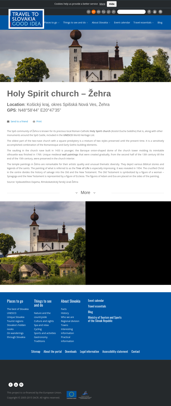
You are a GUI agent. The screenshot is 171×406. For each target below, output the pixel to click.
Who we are (67, 317)
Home (10, 78)
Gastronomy (41, 337)
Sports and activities (45, 333)
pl (109, 11)
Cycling (38, 329)
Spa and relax (41, 325)
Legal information (89, 351)
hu (103, 11)
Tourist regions (15, 321)
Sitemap (35, 351)
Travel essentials (143, 22)
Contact (135, 351)
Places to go (52, 22)
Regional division (70, 321)
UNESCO (11, 313)
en (93, 11)
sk (88, 11)
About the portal (53, 351)
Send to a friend (19, 121)
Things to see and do (76, 22)
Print (39, 121)
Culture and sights (44, 321)
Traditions (39, 341)
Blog (159, 22)
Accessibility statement (115, 351)
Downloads (71, 351)
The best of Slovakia (18, 309)
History (65, 313)
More (102, 3)
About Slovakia (101, 22)
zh (113, 11)
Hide (111, 4)
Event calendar (122, 22)
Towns (64, 325)
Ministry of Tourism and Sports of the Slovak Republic (105, 319)
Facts (63, 309)
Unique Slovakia (15, 317)
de (98, 11)
